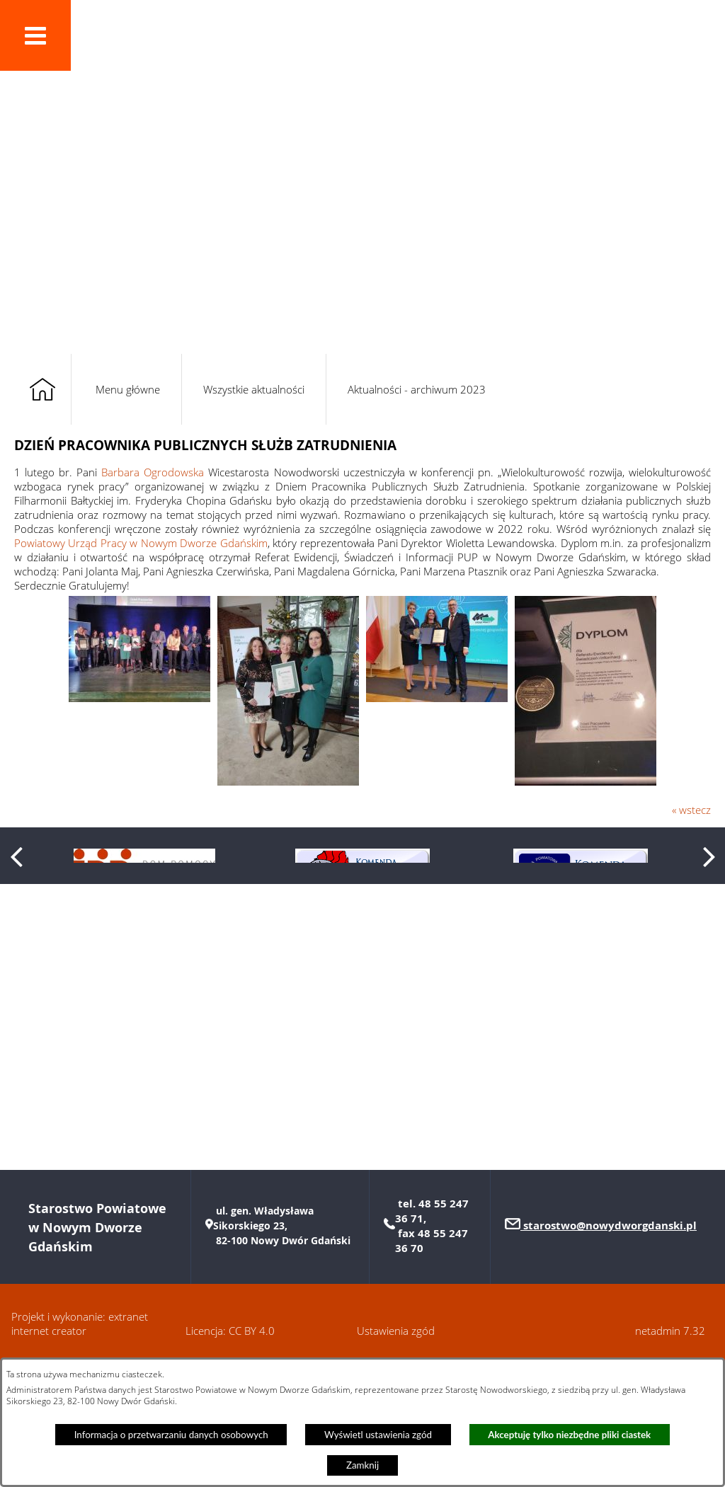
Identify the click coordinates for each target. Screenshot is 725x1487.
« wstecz (691, 810)
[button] (35, 35)
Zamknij (362, 1465)
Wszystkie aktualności (253, 389)
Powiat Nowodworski (201, 44)
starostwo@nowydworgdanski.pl (608, 1349)
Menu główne (128, 389)
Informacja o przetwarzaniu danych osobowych (171, 1434)
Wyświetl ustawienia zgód (378, 1434)
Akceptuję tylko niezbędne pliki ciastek (569, 1434)
